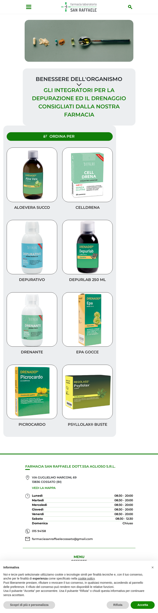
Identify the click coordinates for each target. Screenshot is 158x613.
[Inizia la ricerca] (131, 7)
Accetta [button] (142, 605)
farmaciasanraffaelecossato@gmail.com (62, 532)
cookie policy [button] (86, 578)
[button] (152, 567)
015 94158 (39, 524)
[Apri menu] (27, 7)
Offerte (79, 555)
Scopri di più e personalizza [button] (29, 605)
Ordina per (59, 130)
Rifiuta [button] (118, 605)
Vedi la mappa (44, 481)
